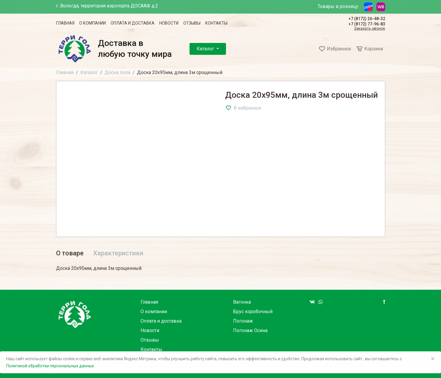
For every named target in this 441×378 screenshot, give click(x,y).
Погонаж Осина (250, 330)
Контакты (216, 23)
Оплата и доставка (133, 23)
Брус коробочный (253, 311)
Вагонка (242, 302)
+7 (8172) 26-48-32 (366, 18)
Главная (65, 23)
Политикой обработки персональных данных (50, 365)
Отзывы (191, 23)
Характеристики (118, 253)
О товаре (70, 253)
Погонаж (243, 321)
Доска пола (117, 72)
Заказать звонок (369, 29)
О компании (92, 23)
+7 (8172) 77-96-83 (366, 24)
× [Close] (433, 359)
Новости (169, 23)
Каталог (206, 49)
